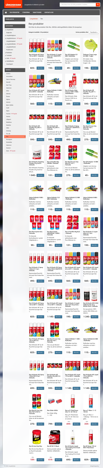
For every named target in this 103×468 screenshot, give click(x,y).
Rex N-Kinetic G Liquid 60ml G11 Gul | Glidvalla (90, 233)
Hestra (8, 116)
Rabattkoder (37, 12)
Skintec (8, 93)
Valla (10, 58)
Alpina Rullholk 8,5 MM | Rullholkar (90, 339)
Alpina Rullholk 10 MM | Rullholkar (54, 91)
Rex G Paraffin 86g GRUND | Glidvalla (53, 162)
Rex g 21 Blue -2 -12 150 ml (89, 411)
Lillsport (8, 119)
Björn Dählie (9, 105)
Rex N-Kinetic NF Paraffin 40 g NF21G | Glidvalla (54, 376)
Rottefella (9, 142)
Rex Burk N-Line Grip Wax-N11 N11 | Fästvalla (71, 163)
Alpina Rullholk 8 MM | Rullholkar (90, 198)
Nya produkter (14, 12)
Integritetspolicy (94, 466)
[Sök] (98, 4)
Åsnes (8, 96)
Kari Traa (8, 85)
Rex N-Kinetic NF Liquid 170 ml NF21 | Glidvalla (72, 375)
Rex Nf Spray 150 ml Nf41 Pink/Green (89, 446)
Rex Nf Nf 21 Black (53, 446)
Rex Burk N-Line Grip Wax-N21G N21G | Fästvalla (35, 412)
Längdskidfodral (11, 47)
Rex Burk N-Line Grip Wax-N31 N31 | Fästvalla (53, 340)
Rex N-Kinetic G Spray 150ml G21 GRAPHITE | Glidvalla (72, 127)
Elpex (7, 111)
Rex (7, 136)
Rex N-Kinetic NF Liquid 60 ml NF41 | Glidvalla (36, 91)
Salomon (8, 88)
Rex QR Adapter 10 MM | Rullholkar (90, 162)
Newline (8, 125)
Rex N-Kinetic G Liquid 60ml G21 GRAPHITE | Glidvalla (54, 56)
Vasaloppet (9, 64)
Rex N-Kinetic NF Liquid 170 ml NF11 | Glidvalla (54, 303)
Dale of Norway (10, 79)
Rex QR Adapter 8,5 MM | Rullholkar (71, 55)
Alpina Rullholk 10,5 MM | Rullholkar (53, 198)
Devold (8, 82)
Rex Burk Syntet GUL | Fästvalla (36, 232)
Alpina (8, 99)
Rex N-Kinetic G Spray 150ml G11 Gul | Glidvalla (36, 269)
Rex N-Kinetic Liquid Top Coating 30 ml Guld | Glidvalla (72, 447)
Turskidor (9, 55)
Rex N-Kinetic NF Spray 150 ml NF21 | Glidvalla (36, 55)
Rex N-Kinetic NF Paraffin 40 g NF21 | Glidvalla (35, 127)
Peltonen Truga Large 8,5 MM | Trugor (90, 55)
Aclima (8, 73)
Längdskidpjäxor (11, 35)
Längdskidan (13, 4)
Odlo (7, 128)
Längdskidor (9, 29)
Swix (10, 151)
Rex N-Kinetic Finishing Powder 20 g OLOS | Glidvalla (36, 163)
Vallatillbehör (10, 61)
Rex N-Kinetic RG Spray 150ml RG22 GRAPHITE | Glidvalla (54, 269)
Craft (7, 108)
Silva (7, 91)
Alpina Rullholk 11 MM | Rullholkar (72, 339)
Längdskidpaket (10, 41)
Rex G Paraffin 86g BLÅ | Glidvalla (72, 232)
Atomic (8, 102)
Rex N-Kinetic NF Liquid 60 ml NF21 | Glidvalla (90, 268)
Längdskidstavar (14, 38)
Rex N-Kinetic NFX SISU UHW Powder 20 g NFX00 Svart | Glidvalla (90, 304)
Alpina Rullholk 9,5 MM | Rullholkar (72, 198)
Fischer (11, 113)
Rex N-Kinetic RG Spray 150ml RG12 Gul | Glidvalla (36, 376)
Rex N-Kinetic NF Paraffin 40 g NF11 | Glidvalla (89, 92)
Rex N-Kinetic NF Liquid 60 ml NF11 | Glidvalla (72, 268)
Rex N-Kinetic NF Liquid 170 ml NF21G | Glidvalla (90, 376)
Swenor (8, 148)
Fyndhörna (26, 12)
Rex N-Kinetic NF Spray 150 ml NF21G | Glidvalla (36, 340)
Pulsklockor (9, 49)
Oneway (8, 131)
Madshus (9, 122)
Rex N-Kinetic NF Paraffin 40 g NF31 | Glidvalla (53, 127)
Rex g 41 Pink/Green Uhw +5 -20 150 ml (71, 411)
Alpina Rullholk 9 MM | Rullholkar (36, 198)
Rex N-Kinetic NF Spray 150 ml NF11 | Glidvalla (36, 303)
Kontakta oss (49, 12)
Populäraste (94, 32)
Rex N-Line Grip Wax (35, 446)
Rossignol (9, 139)
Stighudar (9, 32)
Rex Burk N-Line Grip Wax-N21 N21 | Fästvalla (89, 127)
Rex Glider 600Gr (52, 410)
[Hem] (5, 12)
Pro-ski (8, 133)
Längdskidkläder (14, 44)
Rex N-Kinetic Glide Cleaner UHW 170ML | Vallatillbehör (72, 92)
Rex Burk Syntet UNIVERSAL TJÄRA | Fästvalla (53, 233)
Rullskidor (9, 52)
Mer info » (40, 68)
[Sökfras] (78, 4)
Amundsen (9, 76)
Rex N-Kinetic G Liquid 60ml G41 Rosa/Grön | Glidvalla (72, 304)
